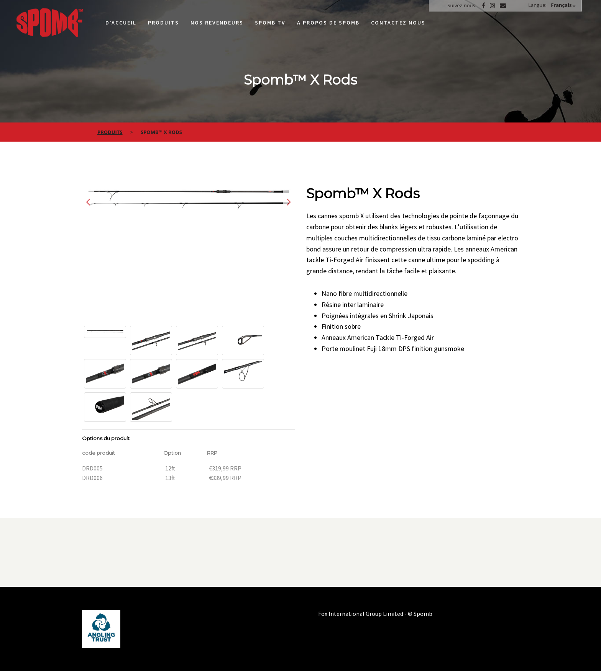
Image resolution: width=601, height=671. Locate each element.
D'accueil (120, 22)
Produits (163, 22)
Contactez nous (398, 22)
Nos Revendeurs (216, 22)
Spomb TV (270, 22)
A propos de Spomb (328, 22)
